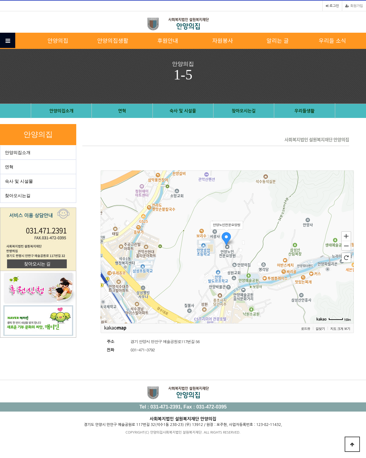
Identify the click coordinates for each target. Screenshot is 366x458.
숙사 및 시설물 (183, 111)
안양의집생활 (112, 40)
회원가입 (354, 6)
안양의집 (58, 40)
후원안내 (167, 40)
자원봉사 (222, 40)
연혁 (122, 111)
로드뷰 (305, 328)
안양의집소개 (61, 111)
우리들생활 (304, 111)
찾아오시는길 (243, 111)
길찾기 (320, 328)
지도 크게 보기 (340, 328)
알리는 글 (278, 40)
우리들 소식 (332, 40)
